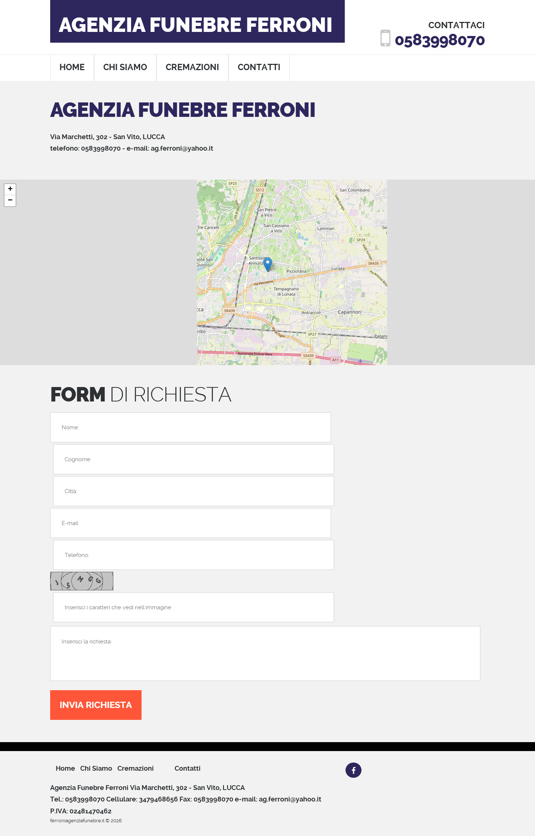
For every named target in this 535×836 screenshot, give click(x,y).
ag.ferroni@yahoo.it (182, 148)
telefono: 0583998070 (85, 148)
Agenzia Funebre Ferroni (196, 25)
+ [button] (10, 189)
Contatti (188, 768)
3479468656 (158, 799)
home (72, 67)
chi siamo (125, 67)
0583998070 (440, 40)
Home (65, 768)
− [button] (10, 200)
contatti (259, 67)
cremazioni (192, 67)
